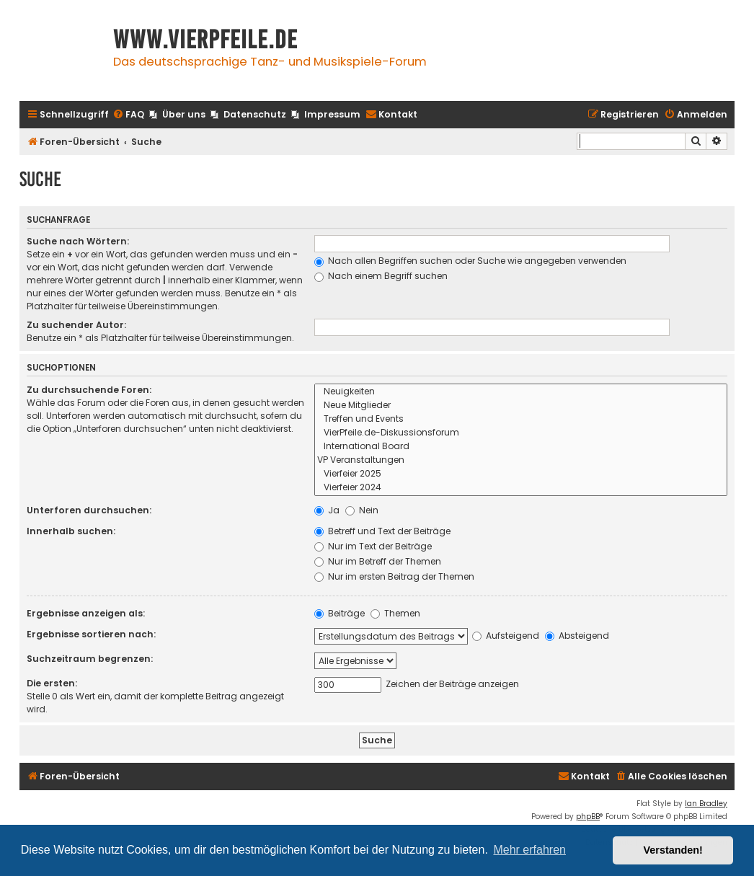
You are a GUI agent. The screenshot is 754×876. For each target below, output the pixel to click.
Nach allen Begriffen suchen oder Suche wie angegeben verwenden (470, 261)
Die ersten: (52, 683)
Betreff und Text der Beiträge (382, 531)
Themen (395, 613)
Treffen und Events (521, 419)
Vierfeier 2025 (521, 474)
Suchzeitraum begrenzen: (90, 658)
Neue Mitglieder (521, 405)
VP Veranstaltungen (521, 460)
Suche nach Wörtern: (78, 241)
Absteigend (577, 635)
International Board (521, 447)
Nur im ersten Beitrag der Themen (394, 576)
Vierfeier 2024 (521, 488)
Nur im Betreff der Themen (377, 561)
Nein (361, 510)
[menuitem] (128, 115)
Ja (327, 510)
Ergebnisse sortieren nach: (91, 634)
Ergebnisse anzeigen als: (86, 613)
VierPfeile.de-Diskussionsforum (521, 433)
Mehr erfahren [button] (529, 850)
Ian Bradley (706, 803)
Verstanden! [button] (673, 850)
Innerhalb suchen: (71, 531)
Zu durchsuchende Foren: (89, 390)
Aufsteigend (505, 635)
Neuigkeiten (521, 392)
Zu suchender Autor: (76, 325)
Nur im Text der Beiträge (373, 546)
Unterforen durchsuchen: (89, 510)
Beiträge (339, 613)
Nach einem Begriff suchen (381, 276)
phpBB (588, 816)
